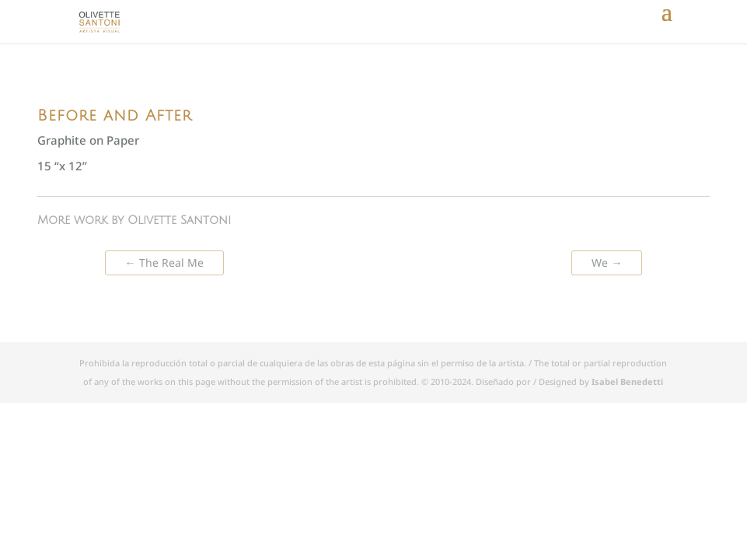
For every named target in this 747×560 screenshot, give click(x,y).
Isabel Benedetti (627, 381)
